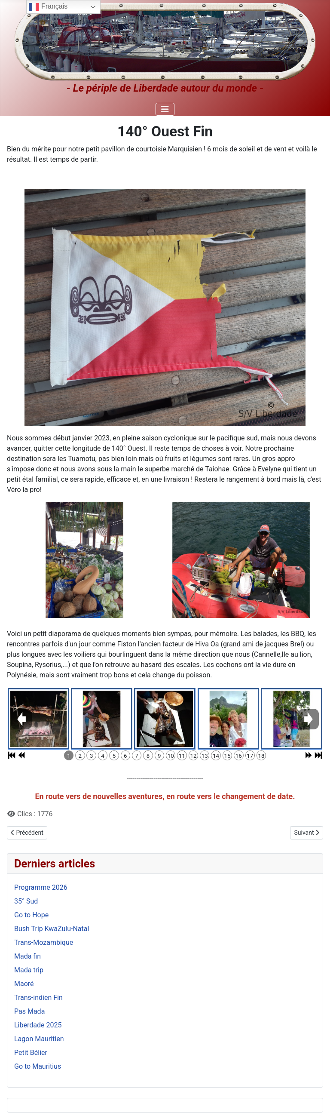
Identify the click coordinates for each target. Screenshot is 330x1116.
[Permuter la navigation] (165, 109)
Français (48, 7)
